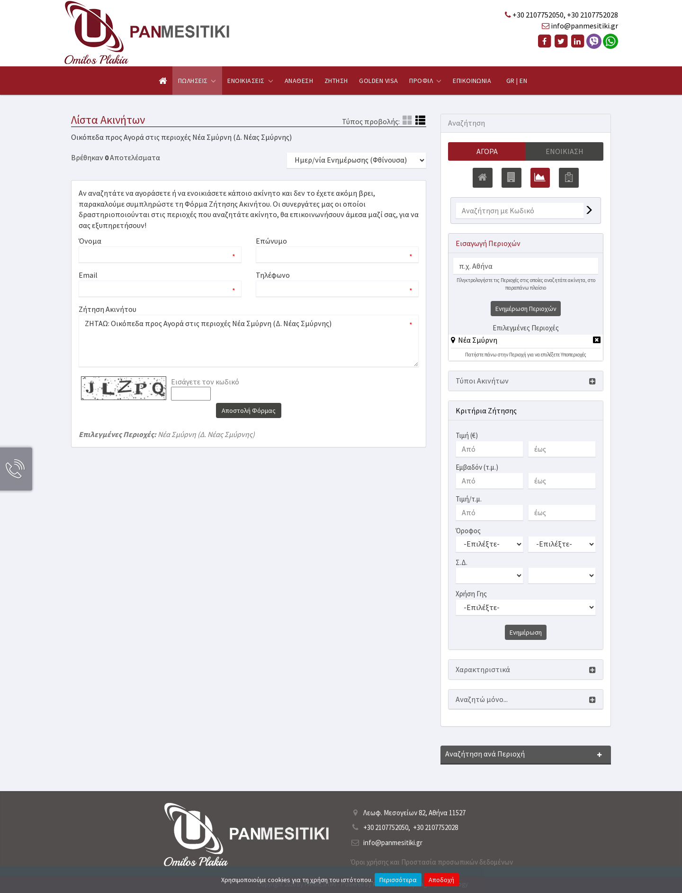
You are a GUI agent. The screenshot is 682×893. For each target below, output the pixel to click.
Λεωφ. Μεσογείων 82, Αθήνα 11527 (414, 812)
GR (510, 80)
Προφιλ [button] (425, 80)
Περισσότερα (398, 879)
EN (523, 80)
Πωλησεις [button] (197, 80)
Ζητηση (336, 80)
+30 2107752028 (592, 14)
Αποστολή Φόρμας (249, 410)
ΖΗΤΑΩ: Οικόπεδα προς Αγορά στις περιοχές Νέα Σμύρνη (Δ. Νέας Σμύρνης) (249, 341)
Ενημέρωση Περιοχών (525, 309)
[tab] (526, 342)
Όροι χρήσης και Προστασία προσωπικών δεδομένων (431, 861)
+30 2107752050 (538, 14)
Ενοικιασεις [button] (250, 80)
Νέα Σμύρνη (477, 340)
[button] (474, 340)
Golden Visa (378, 80)
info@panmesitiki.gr (584, 25)
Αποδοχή (441, 879)
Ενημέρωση (526, 633)
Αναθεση (299, 80)
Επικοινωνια (472, 80)
